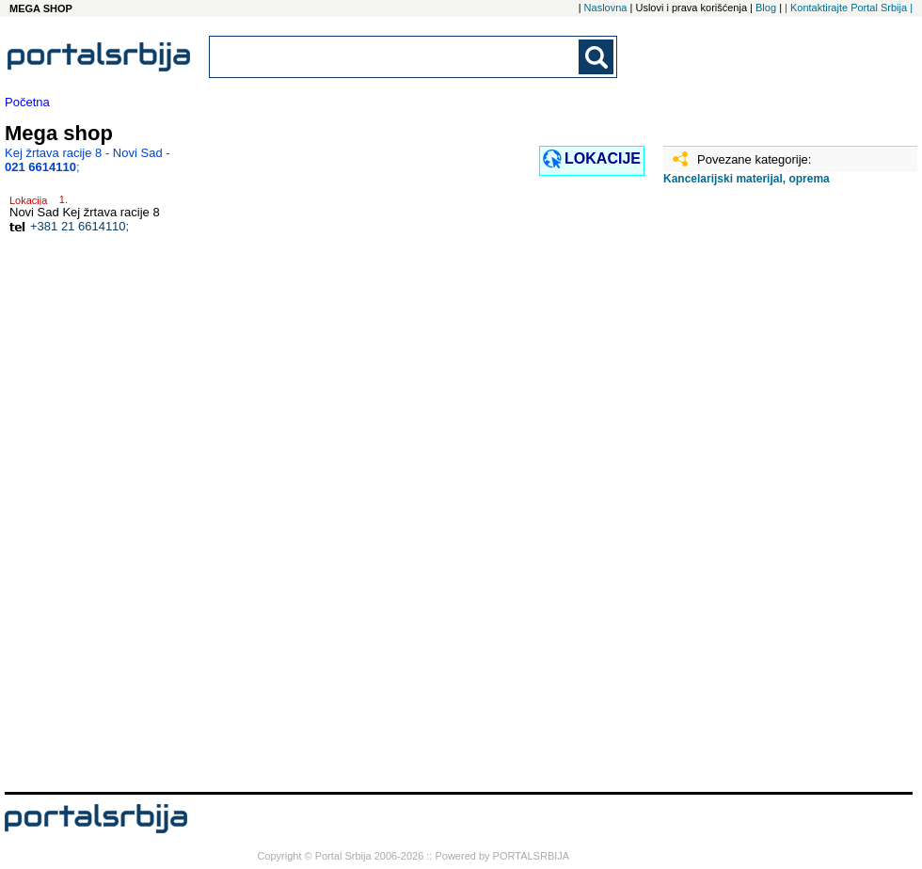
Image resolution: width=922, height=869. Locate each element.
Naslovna (606, 7)
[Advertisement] (757, 495)
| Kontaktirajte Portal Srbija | (849, 7)
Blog (765, 7)
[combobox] (395, 57)
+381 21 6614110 (78, 226)
